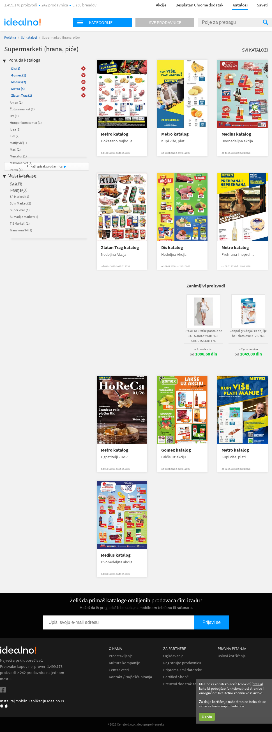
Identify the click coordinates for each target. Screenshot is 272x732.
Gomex (18, 75)
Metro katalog (114, 134)
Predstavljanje (121, 656)
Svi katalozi (29, 37)
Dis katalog (172, 247)
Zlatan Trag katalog (120, 247)
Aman (16, 102)
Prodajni (18, 191)
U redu (207, 716)
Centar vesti (119, 670)
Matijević (18, 143)
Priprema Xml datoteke (182, 670)
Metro (18, 89)
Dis (15, 68)
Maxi (15, 149)
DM (14, 116)
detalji (257, 684)
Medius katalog (236, 134)
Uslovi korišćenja (232, 656)
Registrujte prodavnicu (182, 663)
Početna (10, 37)
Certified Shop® (175, 677)
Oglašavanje (173, 656)
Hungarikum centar (26, 122)
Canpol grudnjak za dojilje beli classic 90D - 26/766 (248, 333)
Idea (15, 129)
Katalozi (240, 5)
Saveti (262, 5)
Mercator (18, 156)
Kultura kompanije (124, 663)
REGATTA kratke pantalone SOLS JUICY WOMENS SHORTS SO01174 (203, 336)
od (203, 354)
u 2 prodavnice (248, 349)
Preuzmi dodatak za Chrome (187, 684)
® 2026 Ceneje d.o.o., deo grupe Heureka (136, 724)
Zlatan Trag (21, 95)
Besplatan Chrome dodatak (199, 5)
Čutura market (22, 109)
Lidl (15, 136)
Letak (16, 184)
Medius (18, 82)
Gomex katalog (176, 450)
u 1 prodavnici (203, 349)
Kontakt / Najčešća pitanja (130, 677)
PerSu (16, 170)
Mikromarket (21, 163)
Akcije (161, 5)
